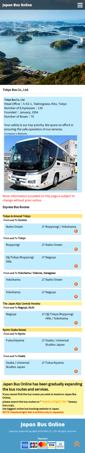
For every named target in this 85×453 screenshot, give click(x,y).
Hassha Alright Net (54, 401)
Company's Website (15, 133)
